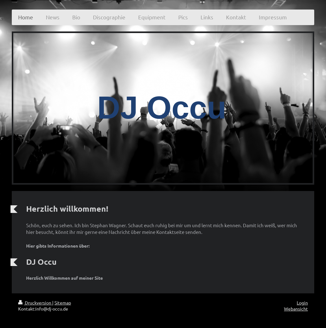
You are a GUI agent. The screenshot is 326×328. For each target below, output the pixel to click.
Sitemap (62, 302)
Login (302, 302)
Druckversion (35, 302)
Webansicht (296, 308)
